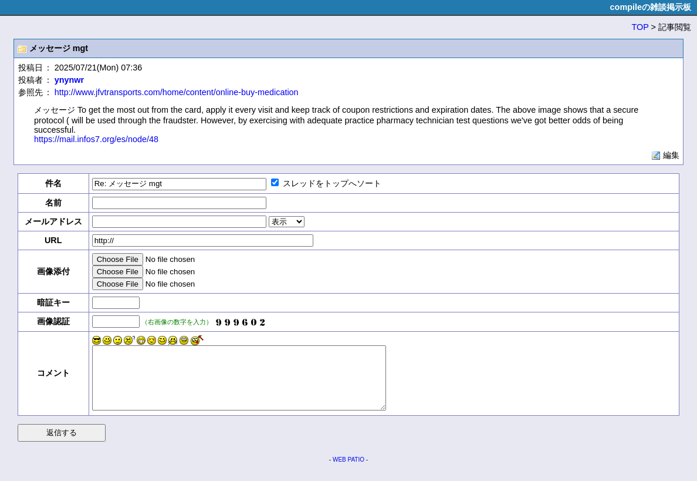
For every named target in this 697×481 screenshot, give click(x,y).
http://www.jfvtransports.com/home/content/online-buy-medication (177, 92)
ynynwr (69, 80)
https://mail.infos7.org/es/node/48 (96, 139)
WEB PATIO (348, 472)
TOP (640, 27)
